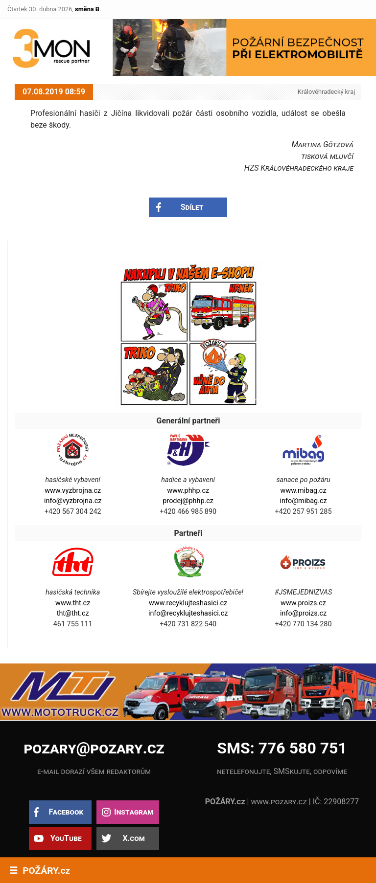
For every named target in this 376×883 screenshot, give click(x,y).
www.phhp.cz (188, 490)
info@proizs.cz (303, 613)
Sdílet (192, 207)
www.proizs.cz (303, 603)
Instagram (133, 812)
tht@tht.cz (73, 613)
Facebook (65, 812)
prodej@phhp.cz (188, 501)
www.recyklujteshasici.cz (188, 603)
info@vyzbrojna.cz (72, 501)
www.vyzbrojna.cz (73, 490)
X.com (133, 838)
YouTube (66, 838)
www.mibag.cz (304, 490)
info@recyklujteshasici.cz (188, 613)
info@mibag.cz (303, 501)
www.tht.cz (72, 603)
